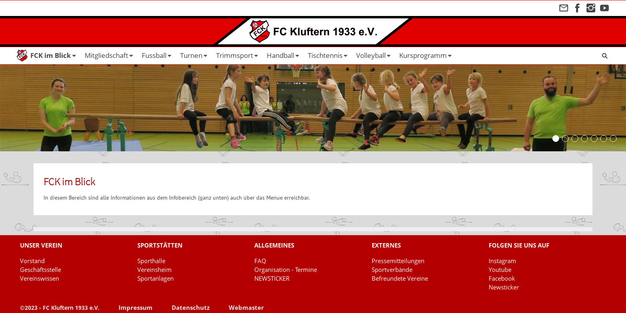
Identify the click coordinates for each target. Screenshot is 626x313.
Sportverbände (392, 269)
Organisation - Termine (285, 269)
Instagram (502, 261)
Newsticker (504, 287)
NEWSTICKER (271, 278)
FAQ (260, 261)
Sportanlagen (155, 278)
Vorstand (32, 261)
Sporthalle (151, 261)
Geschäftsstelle (40, 269)
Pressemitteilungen (398, 261)
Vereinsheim (154, 269)
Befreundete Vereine (400, 278)
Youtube (500, 269)
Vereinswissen (39, 278)
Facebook (502, 278)
